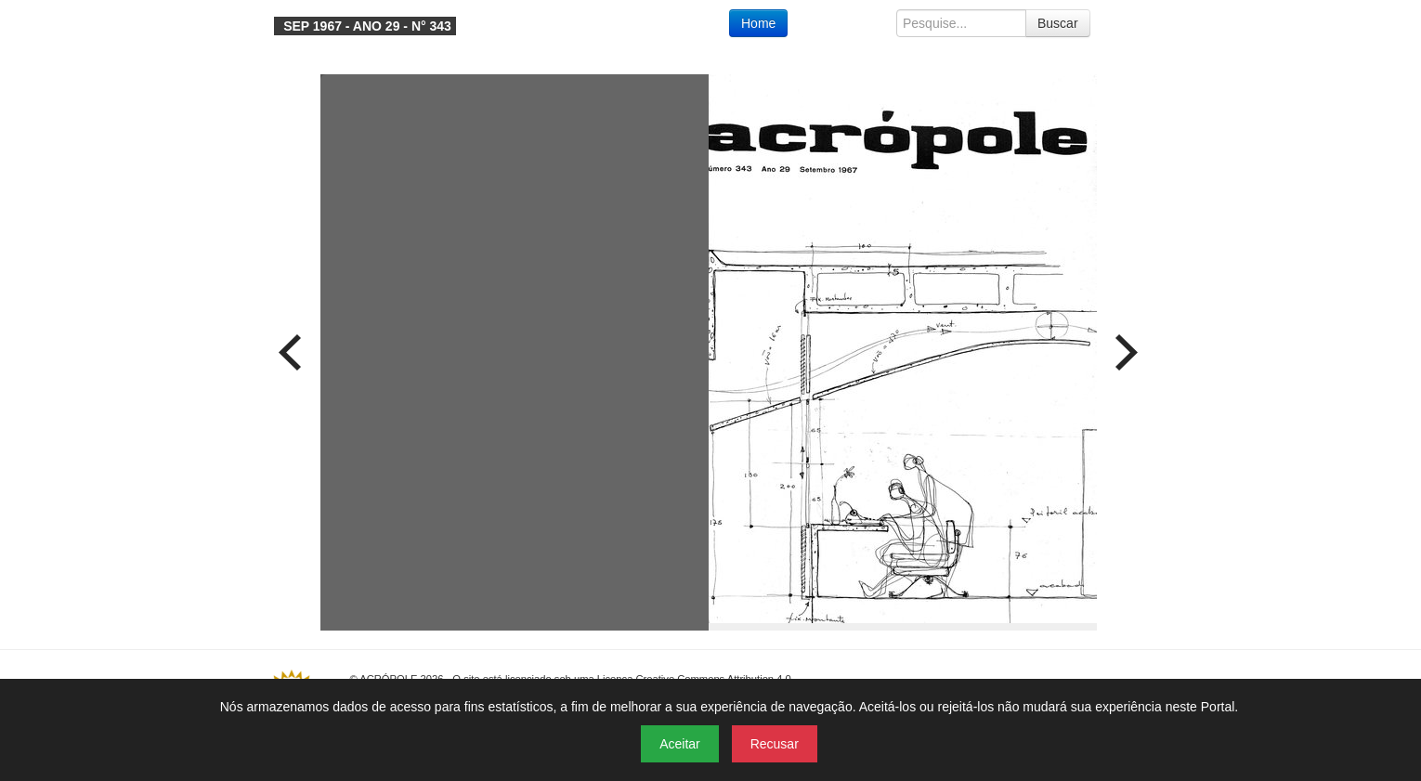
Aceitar (679, 743)
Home (758, 23)
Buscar (1057, 23)
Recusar (774, 743)
